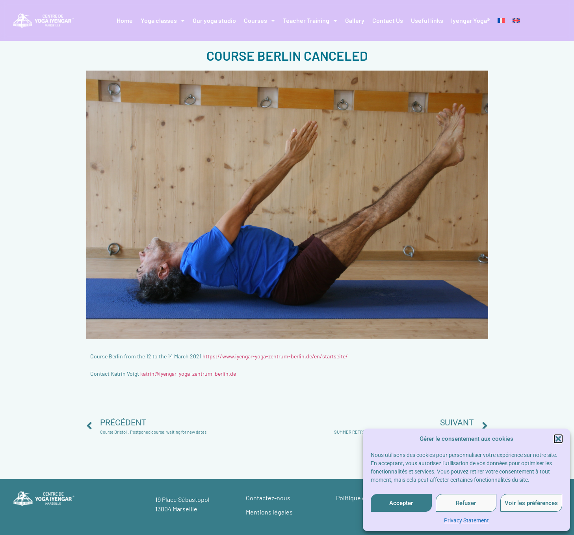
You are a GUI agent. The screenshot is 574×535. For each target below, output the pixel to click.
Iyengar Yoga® (470, 20)
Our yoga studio (214, 20)
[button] (558, 439)
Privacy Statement (466, 520)
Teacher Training (310, 20)
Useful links (427, 20)
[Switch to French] (501, 20)
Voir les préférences (531, 503)
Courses (259, 20)
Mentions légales (269, 512)
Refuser (466, 503)
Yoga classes (163, 20)
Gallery (354, 20)
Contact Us (387, 20)
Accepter (401, 503)
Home (125, 20)
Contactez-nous (268, 497)
